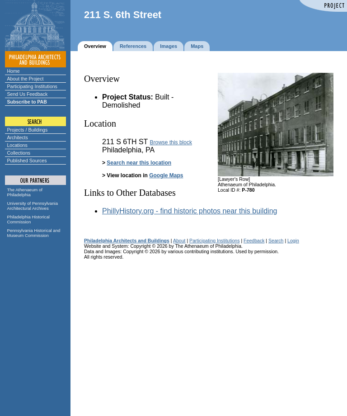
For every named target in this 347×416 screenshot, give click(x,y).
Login (293, 240)
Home (13, 71)
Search (275, 240)
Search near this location (139, 163)
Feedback (254, 240)
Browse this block (171, 142)
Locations (17, 145)
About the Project (25, 78)
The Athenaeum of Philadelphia (24, 192)
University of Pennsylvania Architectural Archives (32, 206)
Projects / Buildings (27, 129)
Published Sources (27, 160)
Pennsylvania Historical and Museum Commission (34, 233)
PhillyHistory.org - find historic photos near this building (189, 211)
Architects (17, 137)
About (179, 240)
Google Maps (166, 175)
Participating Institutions (32, 86)
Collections (19, 153)
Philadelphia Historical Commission (28, 219)
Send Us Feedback (27, 94)
